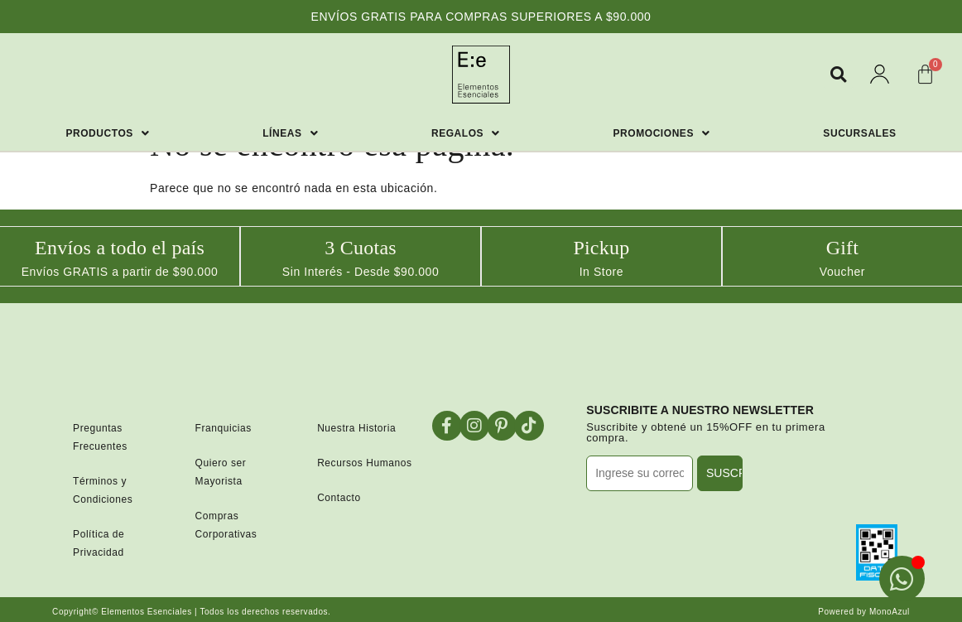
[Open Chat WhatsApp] (902, 578)
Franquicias (223, 426)
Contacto (339, 496)
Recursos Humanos (364, 461)
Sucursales (859, 133)
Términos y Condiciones (102, 489)
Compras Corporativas (226, 523)
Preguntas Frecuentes (100, 436)
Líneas (290, 133)
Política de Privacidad (98, 542)
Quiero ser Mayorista (221, 470)
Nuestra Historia (356, 426)
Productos (107, 133)
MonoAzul (889, 610)
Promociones (661, 133)
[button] (838, 74)
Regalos (465, 133)
